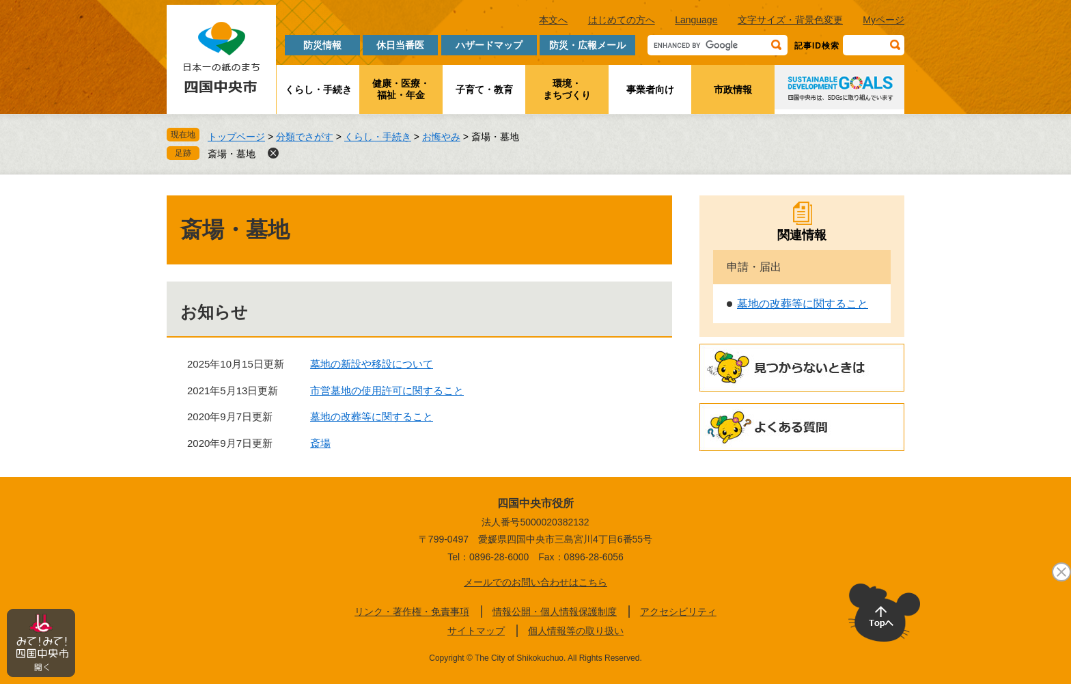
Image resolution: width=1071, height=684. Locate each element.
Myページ (883, 19)
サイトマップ (476, 630)
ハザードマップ (489, 45)
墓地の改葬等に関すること (371, 416)
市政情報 (733, 89)
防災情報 (322, 45)
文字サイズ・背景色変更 (790, 19)
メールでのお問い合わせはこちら (535, 582)
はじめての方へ (621, 19)
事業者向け (650, 89)
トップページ (236, 136)
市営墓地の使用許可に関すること (387, 390)
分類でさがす (304, 136)
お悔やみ (441, 136)
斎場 (320, 443)
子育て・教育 (484, 89)
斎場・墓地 (231, 153)
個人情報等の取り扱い (576, 630)
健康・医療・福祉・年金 (401, 89)
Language (696, 19)
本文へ (553, 19)
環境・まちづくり (567, 89)
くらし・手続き (318, 89)
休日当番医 (400, 45)
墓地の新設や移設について (371, 364)
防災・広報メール (587, 45)
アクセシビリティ (678, 611)
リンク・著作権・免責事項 (411, 611)
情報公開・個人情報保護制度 (554, 611)
